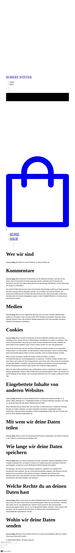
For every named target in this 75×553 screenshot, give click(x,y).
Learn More (7, 551)
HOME (12, 82)
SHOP (11, 84)
